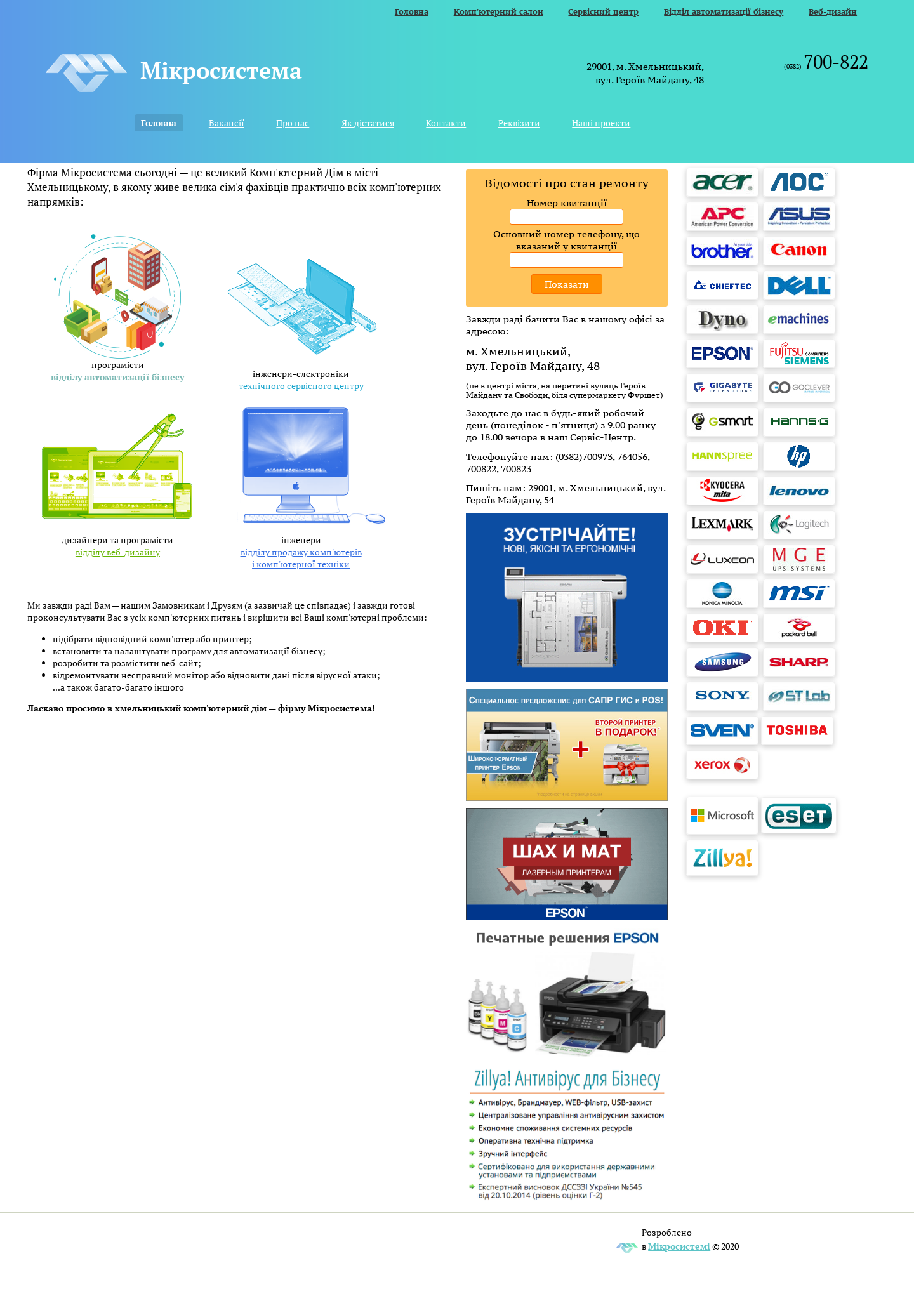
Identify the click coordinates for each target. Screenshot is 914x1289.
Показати (567, 284)
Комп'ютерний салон (498, 11)
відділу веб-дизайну (118, 552)
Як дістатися (367, 123)
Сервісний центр (603, 11)
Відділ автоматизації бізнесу (723, 11)
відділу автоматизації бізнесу (117, 377)
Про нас (292, 123)
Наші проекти (601, 123)
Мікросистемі (679, 1246)
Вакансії (226, 123)
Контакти (446, 123)
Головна (411, 11)
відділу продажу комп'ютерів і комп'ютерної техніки (301, 558)
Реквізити (519, 123)
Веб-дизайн (833, 11)
